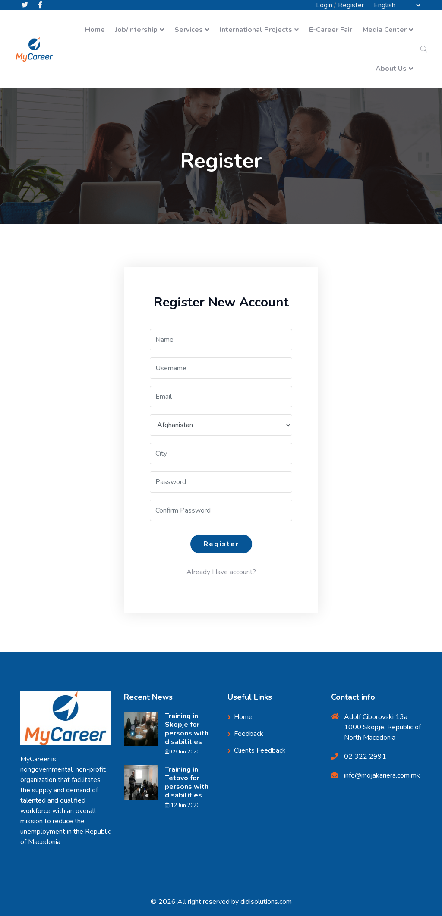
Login (324, 5)
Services (188, 30)
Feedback (248, 734)
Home (95, 30)
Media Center (385, 30)
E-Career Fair (330, 30)
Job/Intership (136, 30)
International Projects (256, 30)
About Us (391, 69)
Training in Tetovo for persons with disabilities (186, 782)
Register (351, 5)
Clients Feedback (260, 751)
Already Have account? (221, 572)
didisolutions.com (266, 902)
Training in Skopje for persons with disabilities (186, 729)
